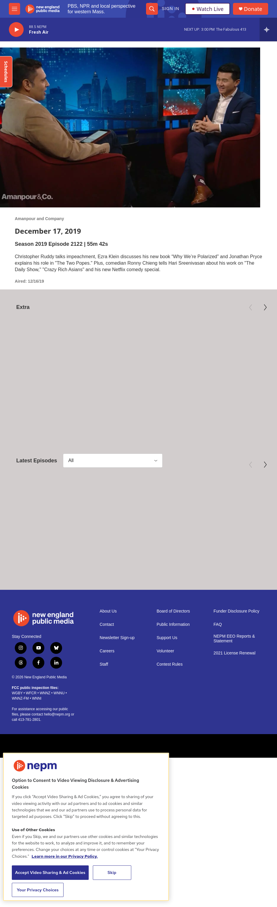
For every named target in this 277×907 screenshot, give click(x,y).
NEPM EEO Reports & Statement (234, 662)
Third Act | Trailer (212, 386)
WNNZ (45, 717)
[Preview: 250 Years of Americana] (138, 343)
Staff (104, 688)
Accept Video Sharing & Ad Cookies (50, 872)
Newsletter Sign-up (117, 661)
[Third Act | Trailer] (230, 343)
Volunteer (165, 675)
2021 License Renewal (234, 677)
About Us (108, 635)
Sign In (170, 8)
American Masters (25, 378)
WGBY (17, 717)
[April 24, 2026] (46, 509)
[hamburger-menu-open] (14, 9)
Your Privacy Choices (38, 890)
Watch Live (207, 8)
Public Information (173, 648)
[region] (86, 827)
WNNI (36, 722)
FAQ (217, 648)
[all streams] (268, 29)
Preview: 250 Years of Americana (126, 390)
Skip (112, 872)
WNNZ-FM (20, 722)
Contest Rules (170, 688)
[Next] (265, 307)
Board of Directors (173, 635)
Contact (107, 648)
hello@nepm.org (57, 738)
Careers (107, 675)
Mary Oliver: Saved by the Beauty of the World (39, 390)
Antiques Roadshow (119, 378)
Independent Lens (208, 378)
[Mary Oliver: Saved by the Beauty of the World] (46, 343)
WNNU (59, 717)
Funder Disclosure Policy (236, 635)
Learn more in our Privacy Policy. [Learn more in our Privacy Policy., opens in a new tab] (65, 856)
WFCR (31, 717)
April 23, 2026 (192, 553)
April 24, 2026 (24, 553)
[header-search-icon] (152, 9)
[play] (16, 29)
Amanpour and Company (39, 218)
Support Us (167, 661)
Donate (253, 9)
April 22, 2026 (222, 553)
